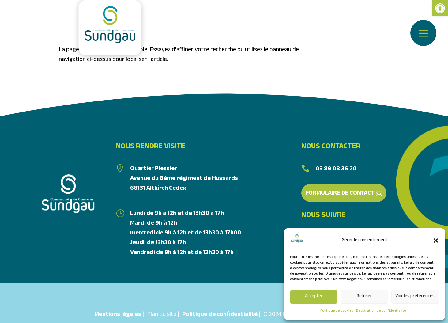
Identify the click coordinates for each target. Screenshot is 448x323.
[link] (440, 8)
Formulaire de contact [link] (340, 193)
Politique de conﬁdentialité (219, 315)
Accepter (314, 297)
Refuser (364, 297)
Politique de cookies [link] (336, 311)
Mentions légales (117, 315)
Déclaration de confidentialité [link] (381, 311)
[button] (436, 241)
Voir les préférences (415, 297)
